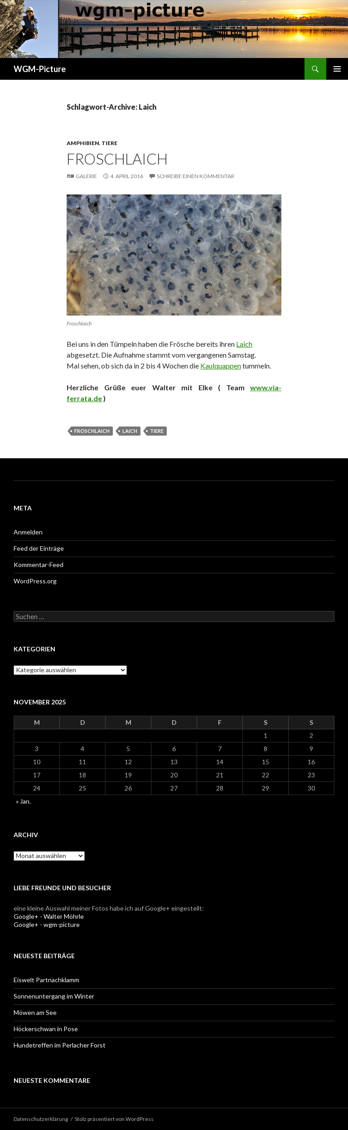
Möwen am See (35, 1012)
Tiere (109, 143)
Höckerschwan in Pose (46, 1029)
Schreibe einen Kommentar (195, 176)
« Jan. (23, 801)
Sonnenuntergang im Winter (54, 996)
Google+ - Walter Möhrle (49, 916)
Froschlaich (117, 159)
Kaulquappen (220, 365)
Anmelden (28, 532)
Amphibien (83, 143)
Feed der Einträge (39, 548)
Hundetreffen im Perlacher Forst (60, 1045)
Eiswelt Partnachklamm (46, 980)
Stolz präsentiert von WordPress (114, 1118)
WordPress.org (35, 581)
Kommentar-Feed (38, 564)
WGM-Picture (40, 69)
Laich (244, 343)
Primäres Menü (337, 69)
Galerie (86, 176)
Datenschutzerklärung (41, 1118)
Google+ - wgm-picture (47, 924)
